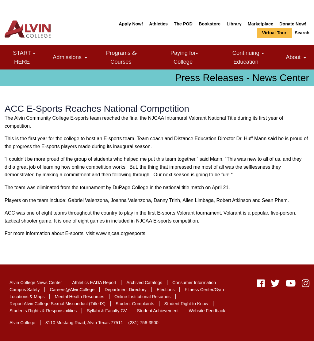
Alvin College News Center (36, 282)
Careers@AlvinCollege (72, 289)
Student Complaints (135, 303)
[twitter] (275, 284)
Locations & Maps (27, 296)
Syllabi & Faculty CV (107, 310)
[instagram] (304, 284)
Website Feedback (207, 310)
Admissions (71, 58)
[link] (34, 53)
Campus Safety (25, 289)
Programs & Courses (131, 57)
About (297, 58)
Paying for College (192, 57)
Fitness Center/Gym (204, 289)
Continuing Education (256, 57)
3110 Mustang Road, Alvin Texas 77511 (84, 322)
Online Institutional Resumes (142, 296)
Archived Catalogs (144, 282)
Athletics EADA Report (94, 282)
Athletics (158, 23)
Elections (165, 289)
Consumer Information (194, 282)
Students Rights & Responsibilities (43, 310)
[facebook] (261, 284)
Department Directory (126, 289)
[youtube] (291, 284)
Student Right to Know (186, 303)
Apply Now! (131, 23)
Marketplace (260, 23)
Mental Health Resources (79, 296)
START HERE (30, 57)
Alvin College (22, 322)
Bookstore (209, 23)
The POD (183, 23)
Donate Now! (292, 23)
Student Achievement (158, 310)
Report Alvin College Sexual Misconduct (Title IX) (57, 303)
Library (234, 23)
